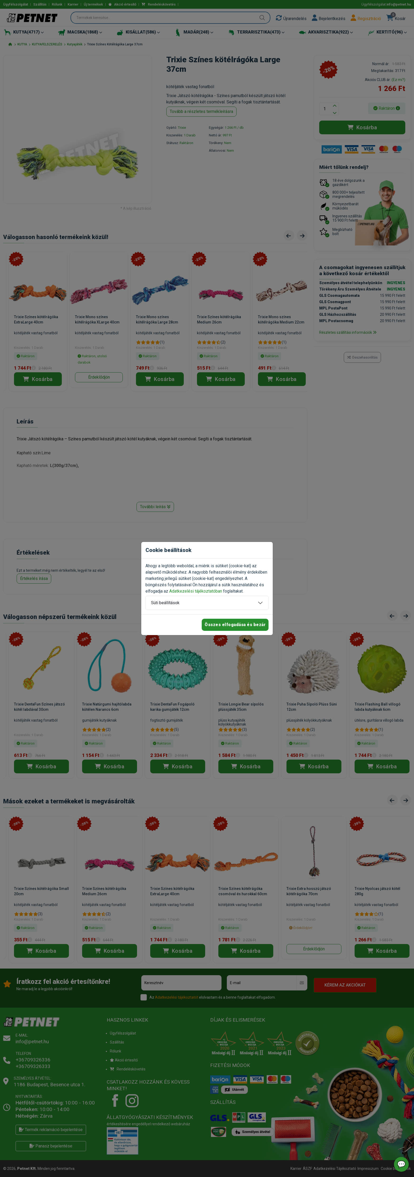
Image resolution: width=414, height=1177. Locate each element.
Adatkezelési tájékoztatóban (195, 591)
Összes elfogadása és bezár (235, 624)
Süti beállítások (165, 602)
